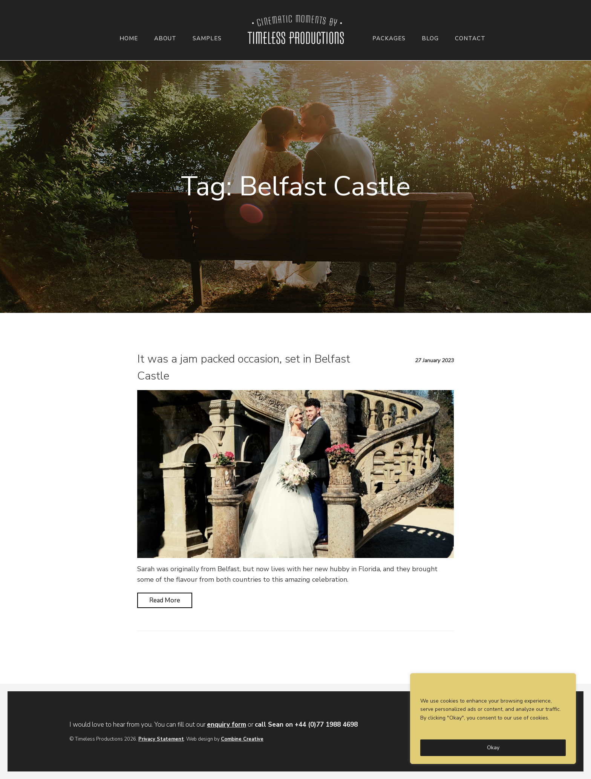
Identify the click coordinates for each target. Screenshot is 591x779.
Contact (470, 38)
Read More (164, 600)
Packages (389, 38)
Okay (493, 747)
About (165, 38)
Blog (430, 38)
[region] (493, 718)
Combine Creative (242, 739)
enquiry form (226, 724)
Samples (207, 38)
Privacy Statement (161, 739)
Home (128, 38)
